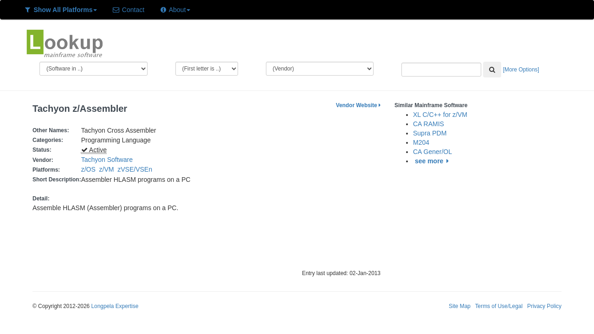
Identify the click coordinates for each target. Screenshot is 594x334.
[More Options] (521, 69)
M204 (421, 142)
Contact (128, 9)
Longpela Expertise (114, 306)
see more (433, 161)
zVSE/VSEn (136, 169)
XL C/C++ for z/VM (440, 114)
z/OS (90, 169)
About (174, 9)
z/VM (108, 169)
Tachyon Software (107, 159)
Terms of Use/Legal (499, 306)
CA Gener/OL (432, 151)
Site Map (460, 306)
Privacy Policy (544, 306)
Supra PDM (429, 133)
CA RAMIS (428, 124)
